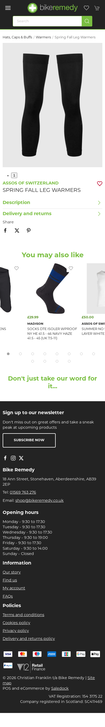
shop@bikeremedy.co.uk (39, 501)
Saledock (60, 689)
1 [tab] (14, 175)
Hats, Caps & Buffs (17, 37)
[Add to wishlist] (71, 268)
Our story (12, 573)
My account (14, 588)
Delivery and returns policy (29, 639)
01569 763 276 (23, 493)
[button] (8, 8)
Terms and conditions (23, 615)
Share (8, 222)
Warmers (43, 37)
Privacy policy (16, 631)
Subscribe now (29, 440)
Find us (10, 580)
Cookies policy (16, 623)
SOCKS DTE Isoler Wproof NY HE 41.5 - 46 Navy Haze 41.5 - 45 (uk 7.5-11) (52, 334)
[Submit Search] (87, 21)
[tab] (8, 354)
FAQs (8, 597)
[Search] (52, 21)
